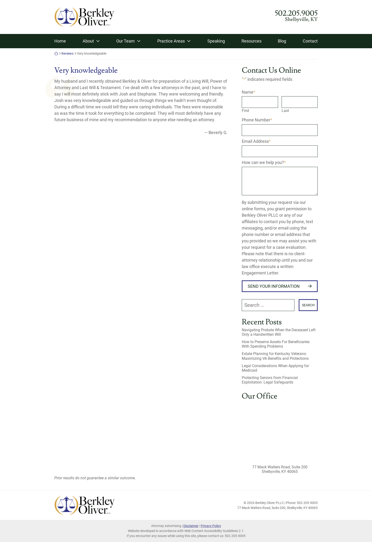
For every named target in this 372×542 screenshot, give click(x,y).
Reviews (67, 53)
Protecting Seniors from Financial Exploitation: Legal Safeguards (270, 379)
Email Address (256, 141)
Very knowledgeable (86, 70)
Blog (282, 40)
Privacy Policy (211, 526)
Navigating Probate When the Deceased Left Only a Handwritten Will (279, 332)
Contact (310, 40)
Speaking (216, 40)
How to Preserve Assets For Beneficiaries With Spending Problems (276, 344)
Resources (251, 40)
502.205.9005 (296, 13)
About (88, 40)
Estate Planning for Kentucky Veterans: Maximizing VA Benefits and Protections (275, 355)
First (245, 110)
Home (60, 40)
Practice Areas (171, 40)
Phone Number (257, 119)
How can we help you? (264, 162)
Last (285, 110)
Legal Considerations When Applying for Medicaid (275, 368)
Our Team (125, 40)
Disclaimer (191, 526)
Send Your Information (274, 286)
